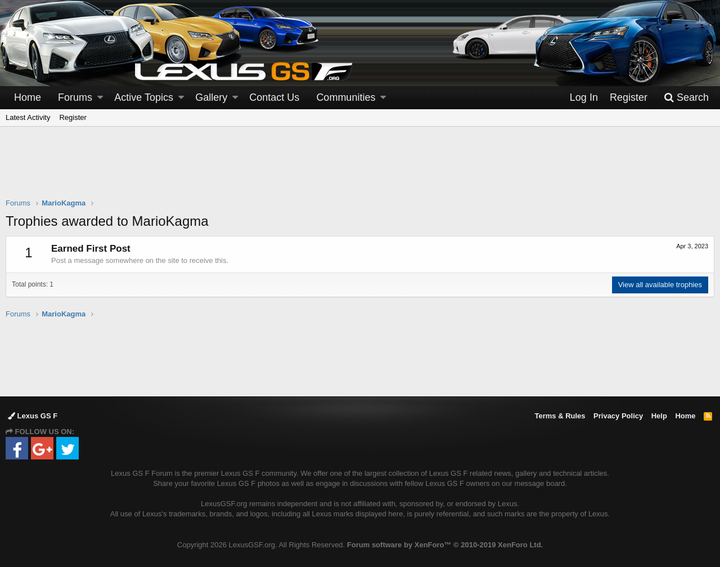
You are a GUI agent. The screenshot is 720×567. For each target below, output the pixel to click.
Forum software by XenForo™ (445, 545)
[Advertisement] (360, 169)
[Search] (686, 97)
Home (27, 97)
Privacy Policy (618, 416)
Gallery (211, 97)
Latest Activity (28, 117)
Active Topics (143, 97)
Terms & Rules (559, 416)
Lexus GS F (32, 416)
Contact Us (274, 97)
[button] (100, 97)
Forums (75, 97)
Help (659, 416)
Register (72, 117)
